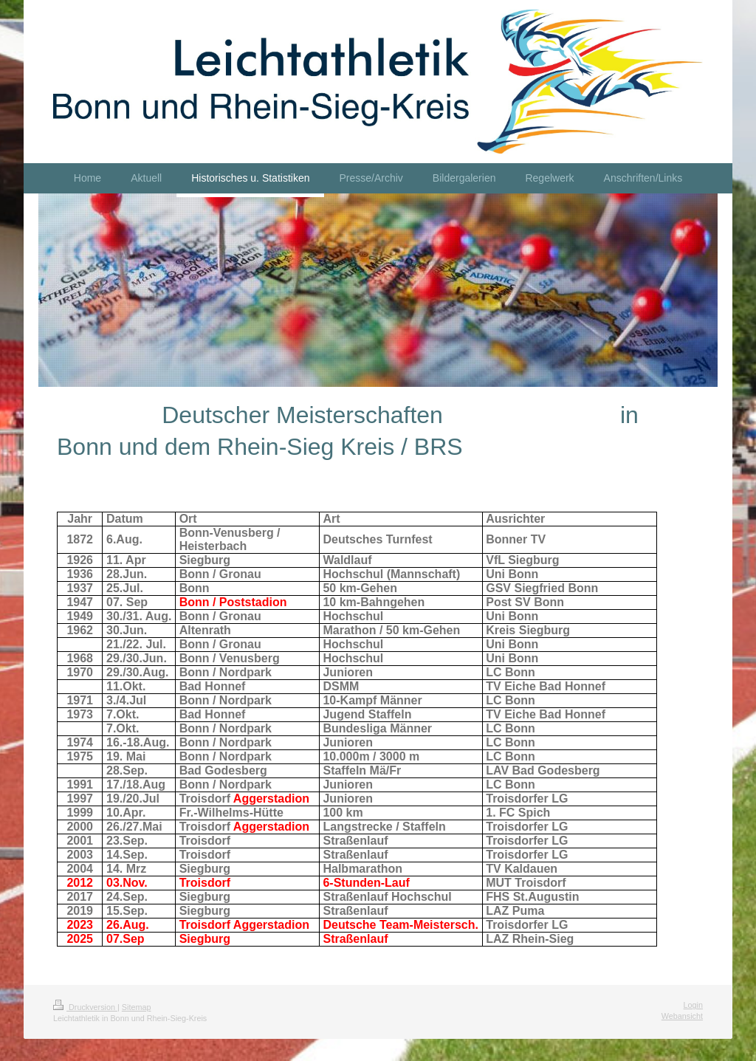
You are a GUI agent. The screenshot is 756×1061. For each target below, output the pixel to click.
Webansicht (682, 1016)
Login (693, 1004)
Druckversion (85, 1007)
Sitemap (136, 1007)
